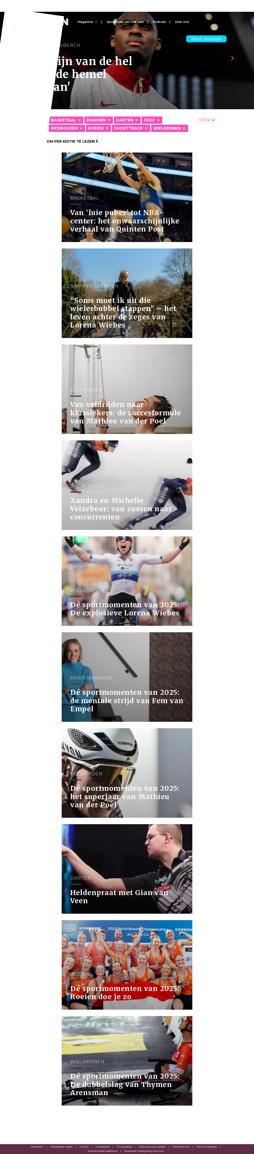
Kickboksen (64, 128)
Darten (124, 120)
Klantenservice (181, 1146)
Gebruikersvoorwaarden (152, 1146)
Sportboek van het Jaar (125, 22)
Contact (84, 1146)
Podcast (159, 22)
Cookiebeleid (103, 1146)
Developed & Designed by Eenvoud (144, 1151)
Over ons (182, 22)
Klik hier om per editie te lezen (62, 141)
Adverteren (37, 1146)
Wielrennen (167, 128)
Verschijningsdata (206, 1146)
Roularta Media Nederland (102, 1151)
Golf (149, 120)
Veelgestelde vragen (61, 1146)
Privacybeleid (124, 1146)
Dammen (96, 120)
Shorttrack (128, 128)
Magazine (85, 22)
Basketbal (63, 120)
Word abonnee (206, 39)
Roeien (96, 128)
